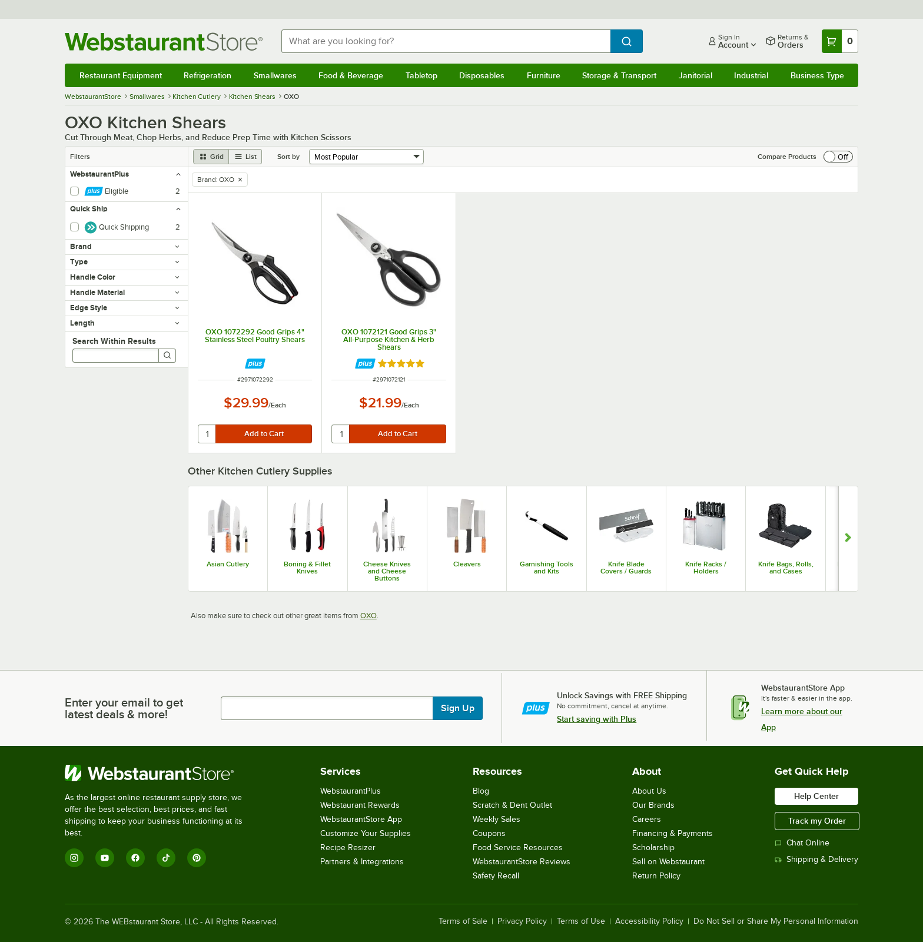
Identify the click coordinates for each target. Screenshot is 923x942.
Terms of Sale (463, 921)
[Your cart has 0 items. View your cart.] (840, 41)
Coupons (489, 833)
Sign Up (457, 708)
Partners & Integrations (362, 861)
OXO (368, 615)
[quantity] (207, 433)
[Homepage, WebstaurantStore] (164, 41)
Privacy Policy (522, 921)
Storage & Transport (619, 75)
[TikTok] (166, 857)
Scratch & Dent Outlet (512, 805)
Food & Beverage (350, 75)
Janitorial (695, 75)
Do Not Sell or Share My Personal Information (775, 921)
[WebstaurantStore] (161, 773)
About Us (649, 791)
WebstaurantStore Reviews (521, 861)
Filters (80, 156)
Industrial (751, 75)
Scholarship (653, 847)
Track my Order (817, 820)
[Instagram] (74, 857)
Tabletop (421, 75)
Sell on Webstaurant (668, 861)
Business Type (817, 75)
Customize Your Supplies (365, 833)
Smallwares (275, 75)
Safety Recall (496, 875)
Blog (481, 791)
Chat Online (802, 842)
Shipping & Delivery (816, 859)
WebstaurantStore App (361, 819)
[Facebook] (135, 857)
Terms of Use (581, 921)
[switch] (838, 156)
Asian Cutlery (228, 564)
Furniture (543, 75)
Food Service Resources (518, 847)
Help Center (816, 796)
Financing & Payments (672, 833)
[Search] (167, 356)
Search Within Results (114, 341)
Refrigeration (207, 75)
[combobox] (446, 41)
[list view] (245, 156)
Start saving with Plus (596, 719)
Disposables (481, 75)
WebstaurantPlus (350, 791)
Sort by (288, 156)
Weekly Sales (496, 819)
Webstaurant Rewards (360, 805)
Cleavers (467, 564)
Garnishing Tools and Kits (546, 567)
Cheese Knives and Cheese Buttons (387, 571)
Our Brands (653, 805)
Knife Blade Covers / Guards (626, 567)
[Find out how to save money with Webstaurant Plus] (255, 364)
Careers (646, 819)
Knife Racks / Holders (705, 567)
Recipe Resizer (348, 847)
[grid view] (211, 156)
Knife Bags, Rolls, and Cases (786, 567)
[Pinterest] (196, 857)
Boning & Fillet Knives (307, 567)
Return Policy (656, 875)
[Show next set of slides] (848, 538)
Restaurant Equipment (120, 75)
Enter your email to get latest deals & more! (124, 708)
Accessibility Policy (649, 921)
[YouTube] (104, 857)
